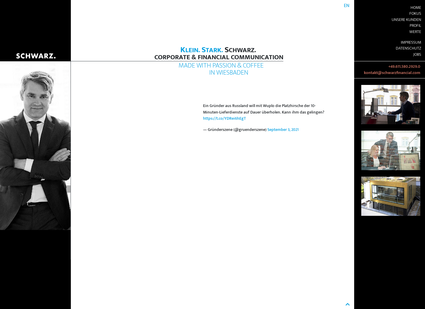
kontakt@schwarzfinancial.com (392, 73)
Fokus (415, 14)
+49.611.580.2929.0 (404, 66)
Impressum (411, 42)
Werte (415, 32)
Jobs (417, 54)
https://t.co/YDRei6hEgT (224, 118)
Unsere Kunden (406, 20)
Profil (415, 26)
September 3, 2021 (283, 129)
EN (346, 6)
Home (416, 8)
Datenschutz (408, 48)
